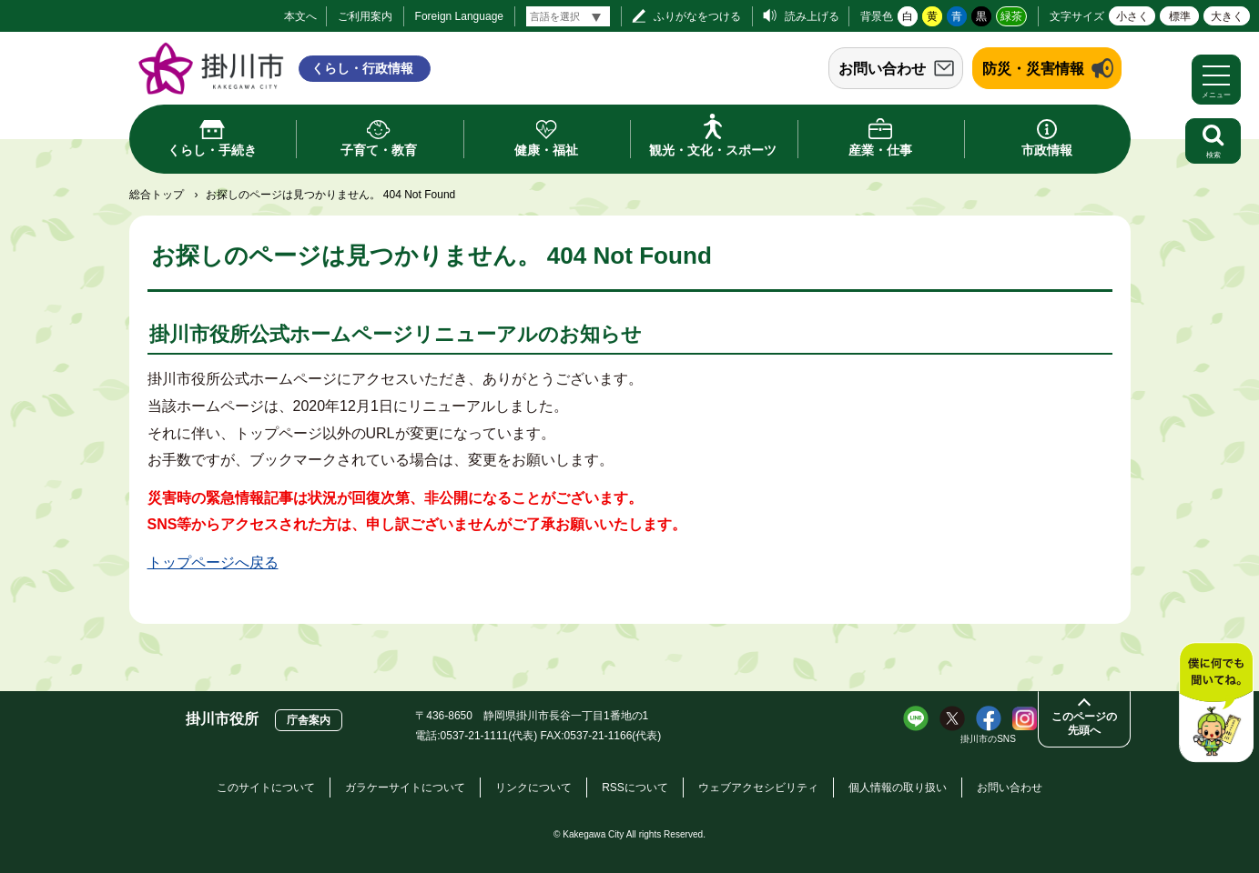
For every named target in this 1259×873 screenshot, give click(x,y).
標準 (1180, 16)
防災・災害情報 (1033, 68)
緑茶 (1011, 16)
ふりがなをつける (697, 16)
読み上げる (812, 16)
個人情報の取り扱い (897, 787)
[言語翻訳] (568, 16)
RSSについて (635, 787)
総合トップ (156, 194)
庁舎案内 (308, 720)
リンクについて (533, 787)
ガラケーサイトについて (405, 787)
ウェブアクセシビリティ (758, 787)
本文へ (300, 16)
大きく (1227, 16)
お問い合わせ (882, 68)
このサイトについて (266, 787)
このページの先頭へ (1084, 723)
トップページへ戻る (213, 562)
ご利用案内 (365, 16)
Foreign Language (459, 16)
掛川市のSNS (988, 739)
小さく (1132, 16)
